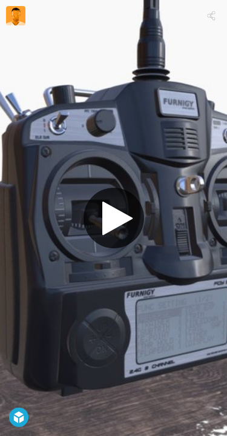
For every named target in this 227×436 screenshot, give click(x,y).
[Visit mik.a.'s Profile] (15, 15)
